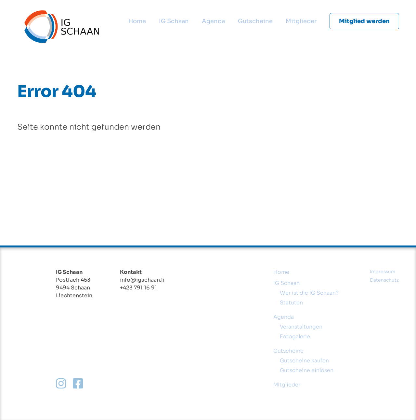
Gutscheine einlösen (306, 370)
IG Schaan (174, 21)
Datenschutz (384, 280)
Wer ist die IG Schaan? (309, 292)
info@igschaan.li (142, 279)
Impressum (382, 271)
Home (137, 21)
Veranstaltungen (301, 326)
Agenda (213, 21)
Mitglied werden (364, 21)
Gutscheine (255, 21)
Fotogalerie (295, 336)
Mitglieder (301, 21)
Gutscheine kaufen (304, 360)
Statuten (291, 302)
